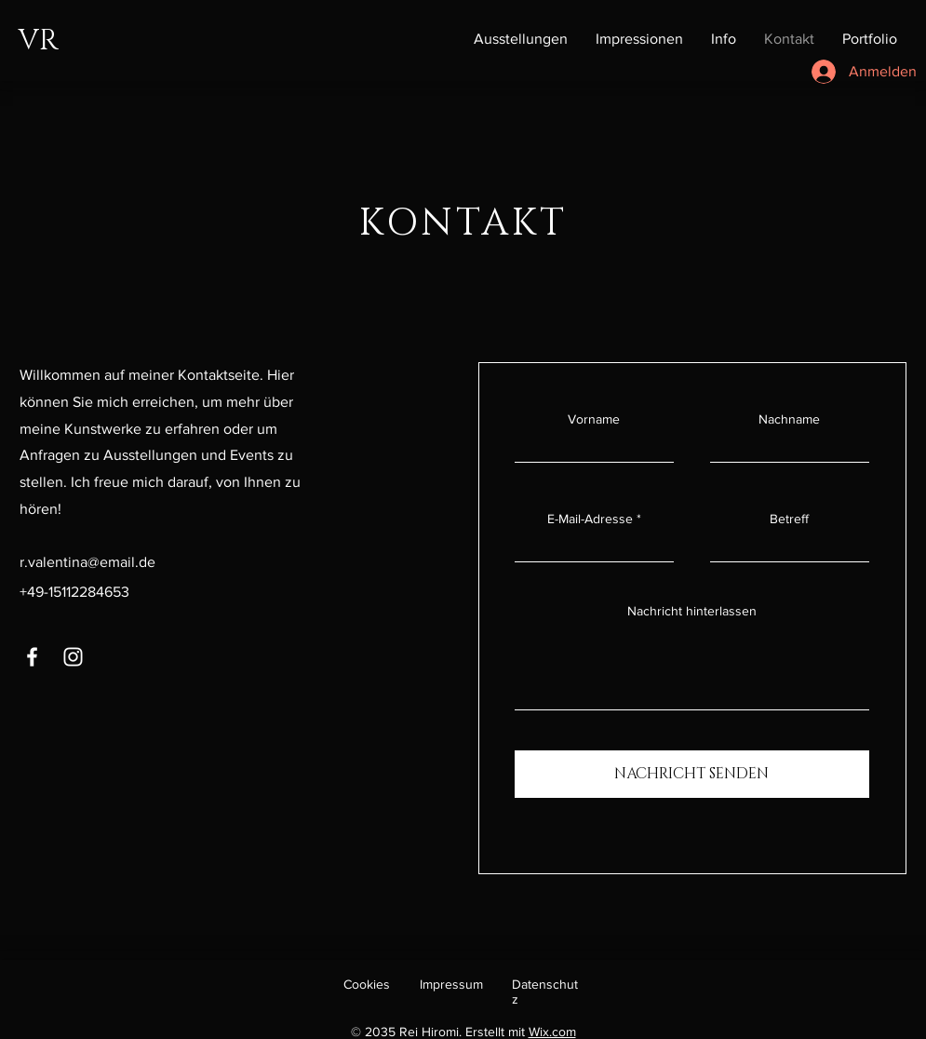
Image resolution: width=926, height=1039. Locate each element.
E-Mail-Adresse (590, 518)
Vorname (594, 418)
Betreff (789, 518)
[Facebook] (32, 656)
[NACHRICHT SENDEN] (692, 774)
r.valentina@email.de (87, 562)
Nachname (789, 418)
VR (39, 41)
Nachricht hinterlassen (692, 610)
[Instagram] (73, 656)
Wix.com (552, 1031)
